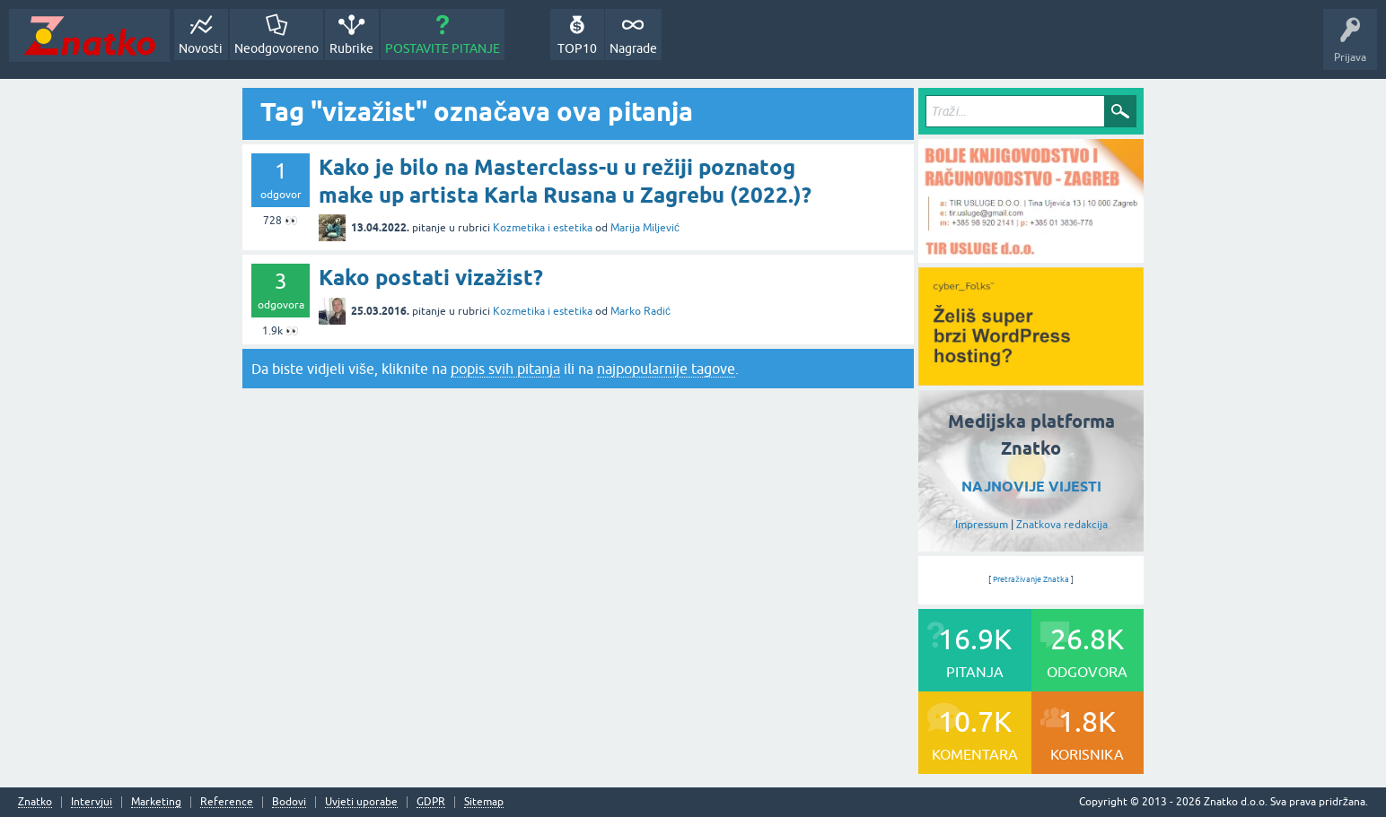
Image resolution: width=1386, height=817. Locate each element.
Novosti (201, 48)
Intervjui (91, 802)
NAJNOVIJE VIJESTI (1031, 486)
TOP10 (577, 48)
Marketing (156, 802)
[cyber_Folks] (1031, 379)
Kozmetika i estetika (542, 228)
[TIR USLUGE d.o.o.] (1031, 256)
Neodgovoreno (276, 48)
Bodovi (289, 802)
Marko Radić (640, 311)
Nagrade (633, 48)
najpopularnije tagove (666, 369)
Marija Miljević (645, 228)
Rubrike (351, 48)
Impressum (981, 524)
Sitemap (484, 802)
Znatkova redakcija (1062, 524)
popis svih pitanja (505, 369)
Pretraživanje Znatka (1031, 579)
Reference (226, 802)
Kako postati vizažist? (431, 278)
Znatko (35, 802)
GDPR (431, 802)
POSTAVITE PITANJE (442, 48)
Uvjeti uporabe (361, 802)
